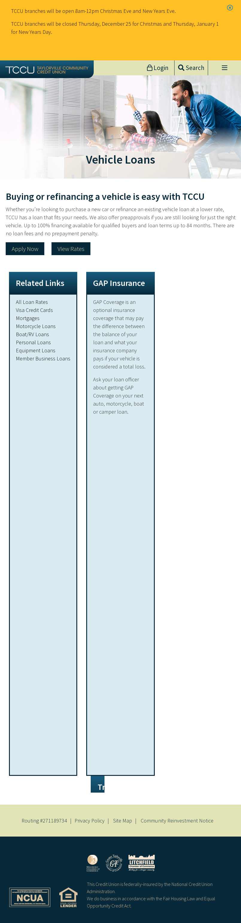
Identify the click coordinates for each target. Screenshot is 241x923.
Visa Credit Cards (34, 310)
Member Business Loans (43, 358)
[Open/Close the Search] (191, 67)
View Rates (70, 249)
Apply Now (25, 249)
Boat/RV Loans (32, 334)
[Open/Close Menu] (224, 67)
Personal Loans (33, 342)
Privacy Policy (89, 820)
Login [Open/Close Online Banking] (160, 68)
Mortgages (28, 318)
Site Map (122, 820)
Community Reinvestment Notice (177, 820)
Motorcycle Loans (36, 326)
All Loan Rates (32, 301)
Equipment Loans (35, 350)
